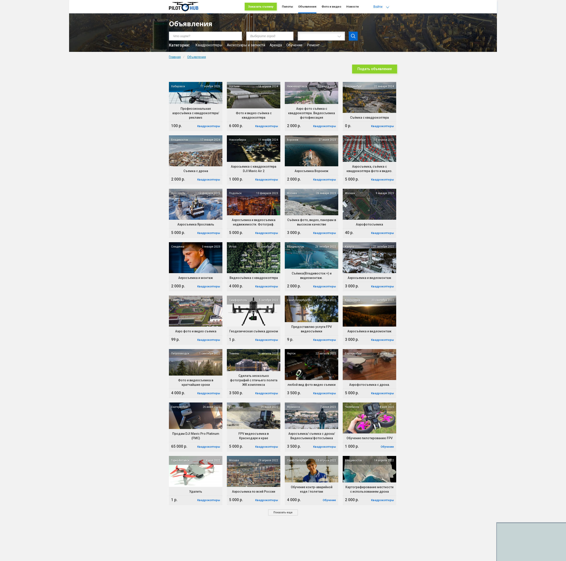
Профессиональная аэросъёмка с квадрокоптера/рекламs (195, 113)
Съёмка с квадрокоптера (369, 117)
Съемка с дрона (195, 171)
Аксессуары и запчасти (246, 45)
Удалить (195, 491)
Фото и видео (331, 6)
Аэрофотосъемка (369, 224)
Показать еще (283, 512)
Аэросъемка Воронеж (311, 171)
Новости (352, 6)
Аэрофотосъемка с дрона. (369, 384)
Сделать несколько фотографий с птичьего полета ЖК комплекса (253, 380)
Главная (175, 57)
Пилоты (287, 6)
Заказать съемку (260, 6)
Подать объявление (374, 69)
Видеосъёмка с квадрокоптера (254, 278)
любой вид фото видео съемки (311, 384)
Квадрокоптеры (208, 45)
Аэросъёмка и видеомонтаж (369, 331)
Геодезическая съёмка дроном (253, 331)
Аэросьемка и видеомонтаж (369, 278)
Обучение (294, 45)
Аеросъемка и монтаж (195, 278)
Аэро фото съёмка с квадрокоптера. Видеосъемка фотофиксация (311, 113)
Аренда (276, 45)
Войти (377, 6)
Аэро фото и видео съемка (195, 331)
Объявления (307, 6)
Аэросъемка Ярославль (195, 224)
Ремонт (313, 45)
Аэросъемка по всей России (253, 491)
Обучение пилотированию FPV (370, 438)
